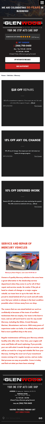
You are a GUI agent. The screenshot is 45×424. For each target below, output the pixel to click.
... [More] (32, 103)
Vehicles (10, 75)
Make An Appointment (22, 66)
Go (40, 418)
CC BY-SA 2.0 (32, 272)
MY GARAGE (24, 43)
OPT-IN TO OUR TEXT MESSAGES (22, 60)
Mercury (17, 75)
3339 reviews (35, 37)
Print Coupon (38, 106)
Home (3, 75)
